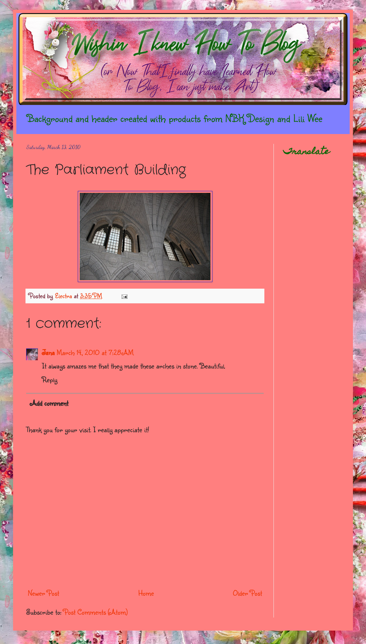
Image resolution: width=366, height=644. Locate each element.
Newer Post (43, 593)
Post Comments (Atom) (95, 612)
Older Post (247, 593)
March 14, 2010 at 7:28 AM (95, 352)
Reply (49, 379)
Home (146, 593)
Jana (48, 352)
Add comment (49, 403)
